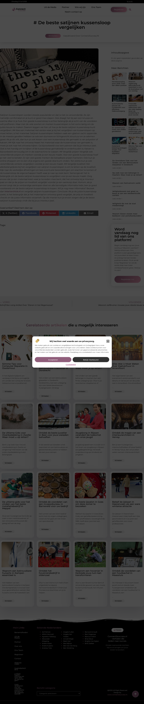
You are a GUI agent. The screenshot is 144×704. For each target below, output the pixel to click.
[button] (108, 341)
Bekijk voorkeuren (91, 360)
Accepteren (53, 360)
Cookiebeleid (71, 364)
